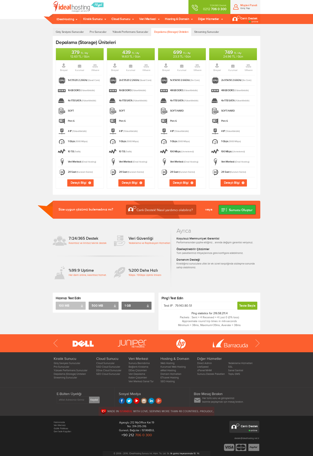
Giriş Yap (245, 8)
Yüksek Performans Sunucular (130, 32)
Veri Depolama (137, 374)
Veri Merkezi (147, 19)
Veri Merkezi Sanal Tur (141, 381)
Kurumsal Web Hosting (173, 366)
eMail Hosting (168, 370)
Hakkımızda (59, 422)
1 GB (128, 306)
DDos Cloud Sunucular (108, 370)
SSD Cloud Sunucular (108, 366)
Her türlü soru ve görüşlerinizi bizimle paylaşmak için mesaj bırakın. (223, 400)
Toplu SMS (234, 374)
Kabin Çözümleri (138, 377)
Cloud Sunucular (105, 363)
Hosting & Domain (177, 19)
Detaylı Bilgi (78, 183)
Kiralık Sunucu (92, 19)
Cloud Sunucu (120, 19)
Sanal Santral (235, 370)
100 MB (64, 306)
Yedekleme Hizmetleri (240, 363)
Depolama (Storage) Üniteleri (171, 32)
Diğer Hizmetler (208, 19)
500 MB (97, 306)
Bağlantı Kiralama (138, 366)
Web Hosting (167, 363)
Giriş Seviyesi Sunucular (70, 32)
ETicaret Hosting (169, 377)
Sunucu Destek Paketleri (211, 374)
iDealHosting (65, 19)
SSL (230, 366)
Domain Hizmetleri (170, 374)
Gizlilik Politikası (61, 428)
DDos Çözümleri (138, 370)
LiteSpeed (202, 366)
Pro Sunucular (98, 32)
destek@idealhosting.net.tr (246, 438)
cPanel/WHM (204, 370)
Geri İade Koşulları (62, 431)
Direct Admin (204, 363)
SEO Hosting (167, 381)
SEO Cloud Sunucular (108, 374)
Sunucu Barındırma (139, 363)
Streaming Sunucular (206, 32)
